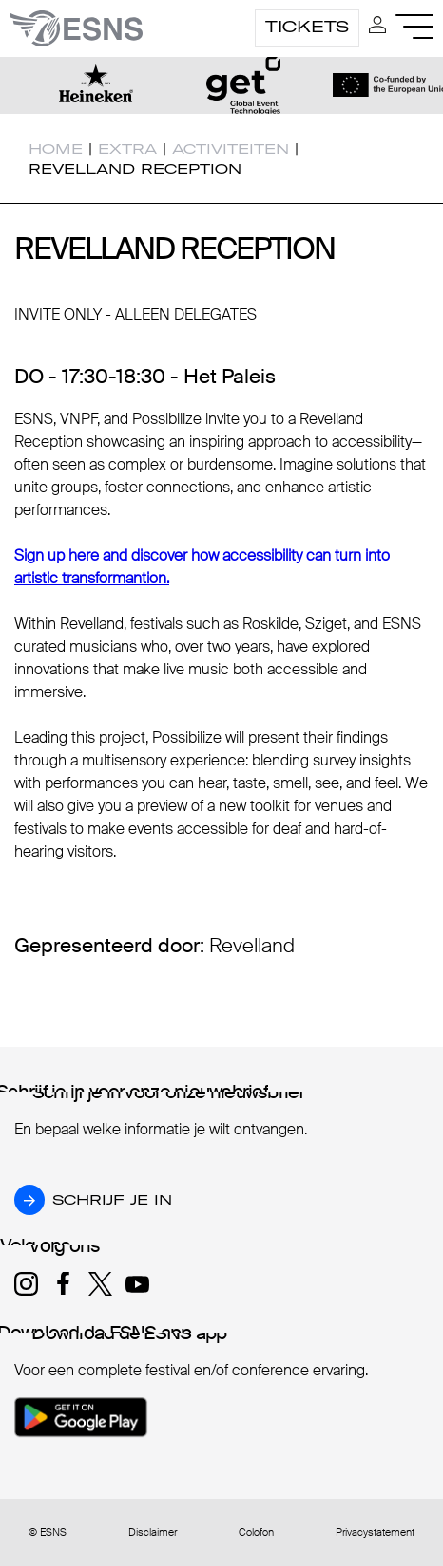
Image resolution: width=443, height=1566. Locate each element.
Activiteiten (230, 148)
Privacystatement (375, 1532)
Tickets (307, 26)
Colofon (256, 1532)
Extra (127, 148)
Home (56, 148)
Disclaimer (152, 1532)
